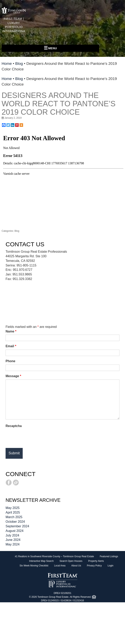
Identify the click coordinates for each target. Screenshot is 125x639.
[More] (21, 125)
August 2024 (14, 530)
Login (110, 565)
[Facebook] (4, 125)
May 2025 (13, 508)
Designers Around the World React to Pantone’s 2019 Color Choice (58, 103)
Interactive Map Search (41, 561)
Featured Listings (109, 556)
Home (7, 63)
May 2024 (13, 544)
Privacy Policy (94, 565)
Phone (10, 361)
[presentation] (36, 437)
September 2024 (17, 526)
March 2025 (14, 517)
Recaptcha (14, 426)
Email (11, 346)
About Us (76, 565)
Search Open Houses (71, 561)
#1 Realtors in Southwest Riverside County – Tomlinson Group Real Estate (54, 556)
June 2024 (13, 539)
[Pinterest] (17, 125)
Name (11, 331)
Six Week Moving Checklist (34, 565)
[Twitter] (8, 125)
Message (13, 376)
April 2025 (13, 512)
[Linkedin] (12, 125)
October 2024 (15, 521)
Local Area (59, 565)
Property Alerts (96, 561)
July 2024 (12, 535)
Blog (19, 63)
